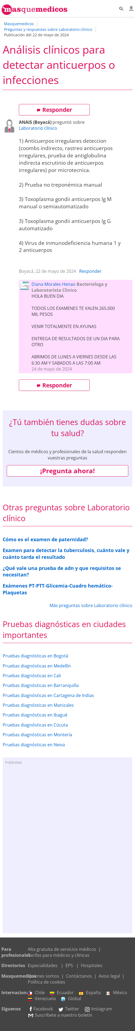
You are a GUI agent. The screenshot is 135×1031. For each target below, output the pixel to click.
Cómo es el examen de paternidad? (45, 539)
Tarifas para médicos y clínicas (58, 955)
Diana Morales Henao (53, 284)
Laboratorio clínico (38, 128)
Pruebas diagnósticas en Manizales (38, 705)
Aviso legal (109, 976)
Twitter (68, 1009)
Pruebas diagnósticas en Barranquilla (41, 685)
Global (71, 998)
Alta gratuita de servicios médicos (62, 949)
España (90, 993)
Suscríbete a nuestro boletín (60, 1015)
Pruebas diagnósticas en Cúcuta (35, 725)
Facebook (40, 1009)
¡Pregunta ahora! (67, 470)
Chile (36, 993)
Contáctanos (79, 976)
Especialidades (43, 965)
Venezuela (42, 998)
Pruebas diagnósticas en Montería (37, 735)
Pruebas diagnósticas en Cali (32, 676)
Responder (54, 110)
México (116, 993)
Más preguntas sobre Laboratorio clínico (91, 605)
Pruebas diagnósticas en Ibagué (35, 715)
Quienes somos (43, 976)
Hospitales (91, 965)
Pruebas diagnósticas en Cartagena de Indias (48, 695)
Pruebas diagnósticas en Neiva (34, 745)
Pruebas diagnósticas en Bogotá (35, 656)
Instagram (98, 1009)
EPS (69, 965)
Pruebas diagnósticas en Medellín (37, 666)
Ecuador (62, 993)
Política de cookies (46, 982)
